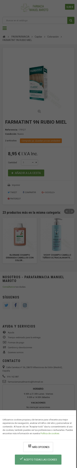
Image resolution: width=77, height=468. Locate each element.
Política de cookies (49, 433)
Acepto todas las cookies (38, 458)
